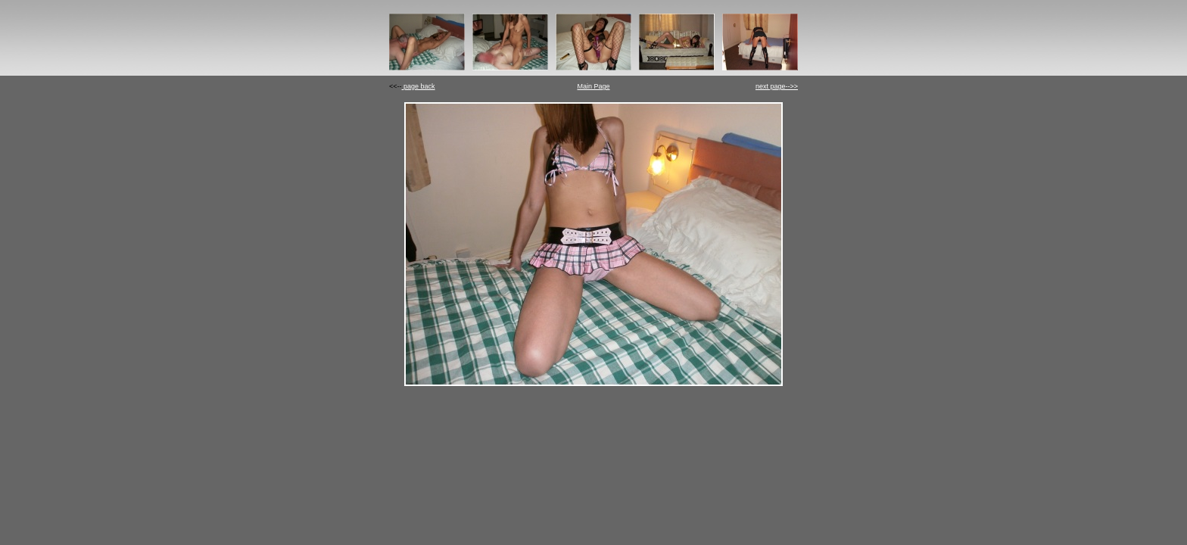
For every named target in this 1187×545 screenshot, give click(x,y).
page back (418, 86)
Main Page (593, 86)
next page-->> (777, 86)
